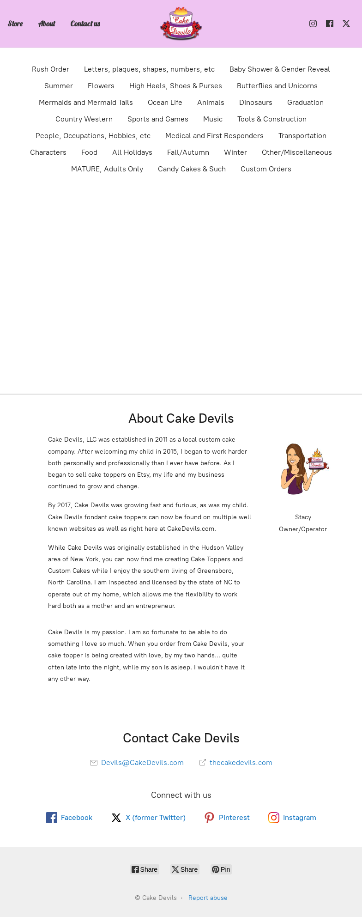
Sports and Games (157, 119)
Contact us (85, 23)
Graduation (305, 102)
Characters (48, 152)
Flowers (101, 85)
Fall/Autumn (188, 152)
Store (15, 23)
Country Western (84, 119)
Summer (58, 85)
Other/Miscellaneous (297, 152)
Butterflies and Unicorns (277, 85)
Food (89, 152)
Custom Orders (266, 168)
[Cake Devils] (181, 24)
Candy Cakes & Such (192, 168)
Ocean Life (165, 102)
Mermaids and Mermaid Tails (86, 102)
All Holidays (132, 152)
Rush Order (50, 69)
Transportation (302, 135)
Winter (235, 152)
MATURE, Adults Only (107, 168)
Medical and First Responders (214, 135)
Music (213, 119)
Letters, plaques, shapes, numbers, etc (149, 69)
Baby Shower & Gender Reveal (279, 69)
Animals (210, 102)
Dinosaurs (255, 102)
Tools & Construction (272, 119)
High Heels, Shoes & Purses (175, 85)
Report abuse (208, 898)
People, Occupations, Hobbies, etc (93, 135)
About (46, 23)
